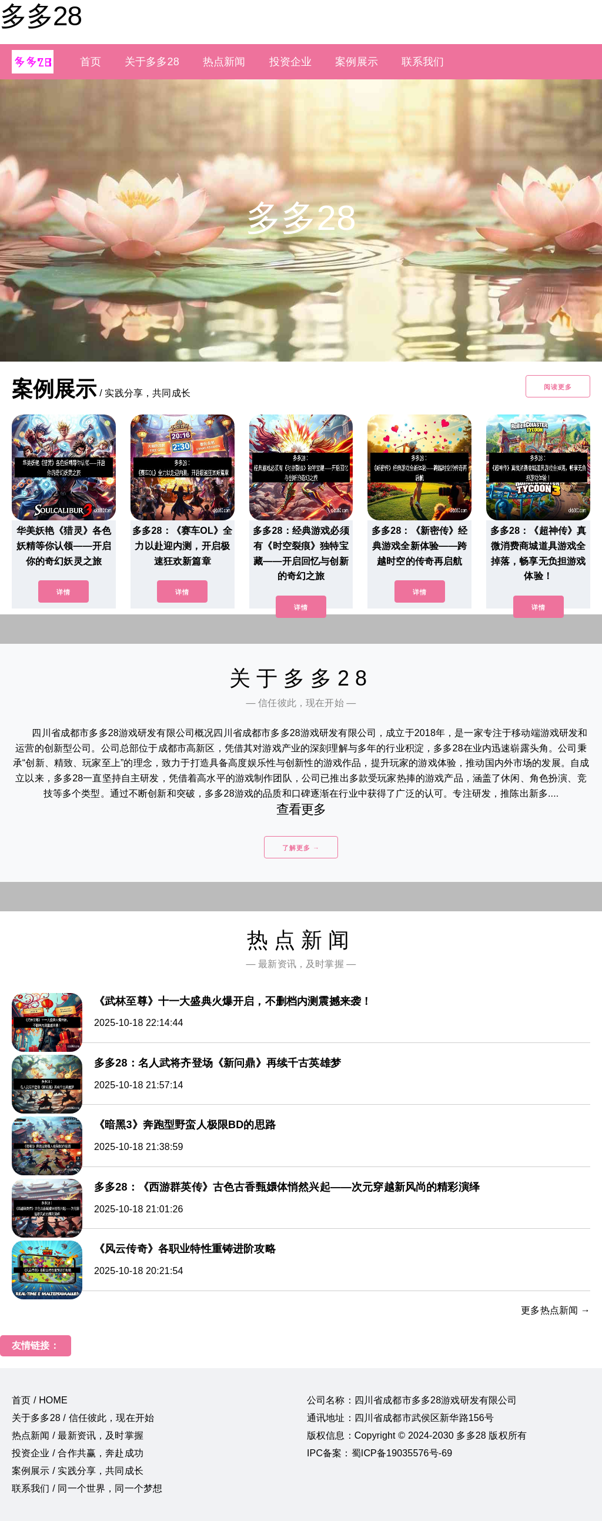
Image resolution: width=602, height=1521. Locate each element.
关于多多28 (152, 62)
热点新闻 (224, 62)
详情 (63, 592)
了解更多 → (301, 847)
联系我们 (423, 62)
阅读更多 (558, 386)
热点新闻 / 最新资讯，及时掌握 (77, 1435)
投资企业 (290, 62)
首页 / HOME (40, 1400)
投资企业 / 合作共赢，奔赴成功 (77, 1453)
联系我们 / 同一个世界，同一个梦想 (87, 1488)
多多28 (41, 16)
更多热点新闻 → (555, 1310)
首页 (90, 62)
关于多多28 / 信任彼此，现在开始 (83, 1418)
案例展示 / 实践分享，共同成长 (77, 1471)
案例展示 (356, 62)
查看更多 (301, 809)
